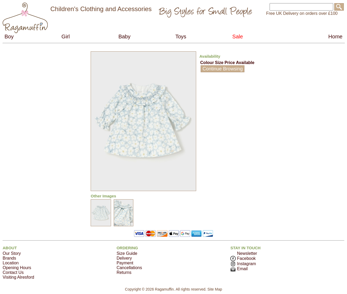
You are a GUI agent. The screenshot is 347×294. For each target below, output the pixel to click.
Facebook (243, 258)
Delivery (124, 258)
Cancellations (129, 267)
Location (11, 263)
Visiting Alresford (18, 277)
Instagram (243, 263)
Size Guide (127, 253)
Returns (124, 272)
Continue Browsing (223, 68)
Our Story (12, 253)
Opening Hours (17, 267)
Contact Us (13, 272)
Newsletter (247, 253)
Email (239, 268)
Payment (125, 263)
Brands (9, 258)
